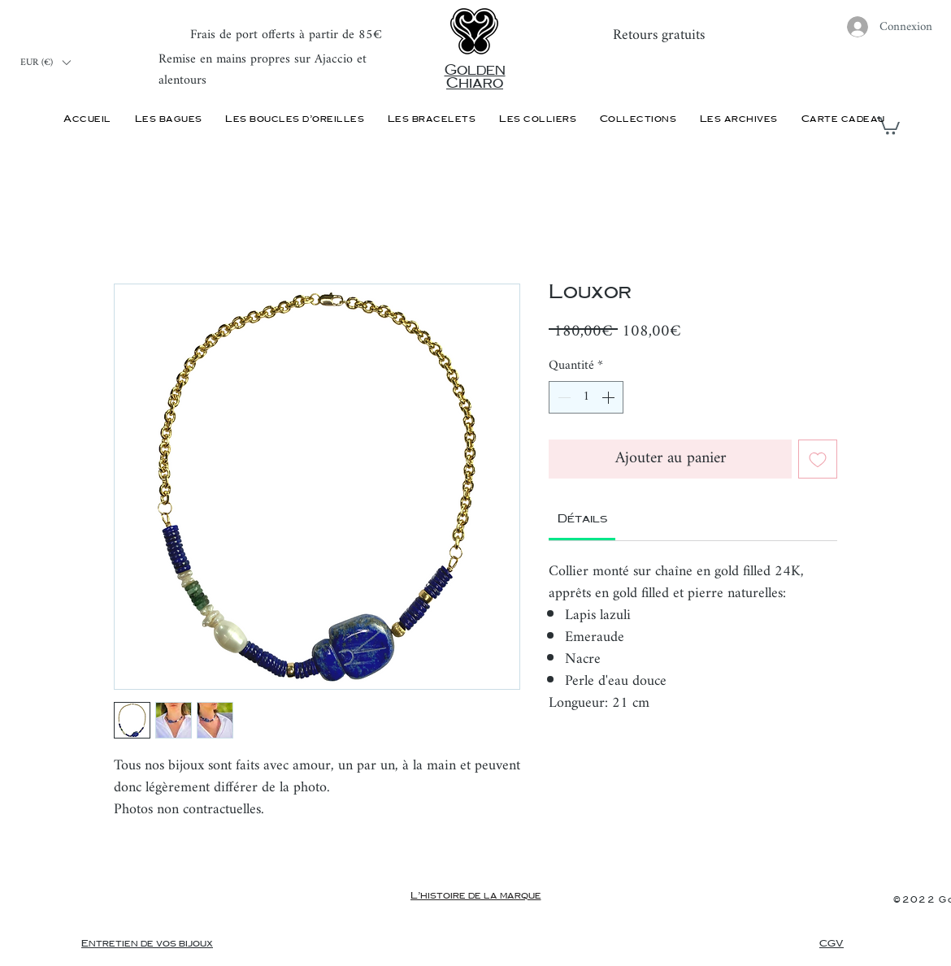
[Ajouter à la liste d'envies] (817, 459)
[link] (582, 519)
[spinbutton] (586, 397)
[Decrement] (562, 397)
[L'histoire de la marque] (475, 896)
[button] (45, 62)
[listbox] (45, 62)
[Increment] (609, 397)
